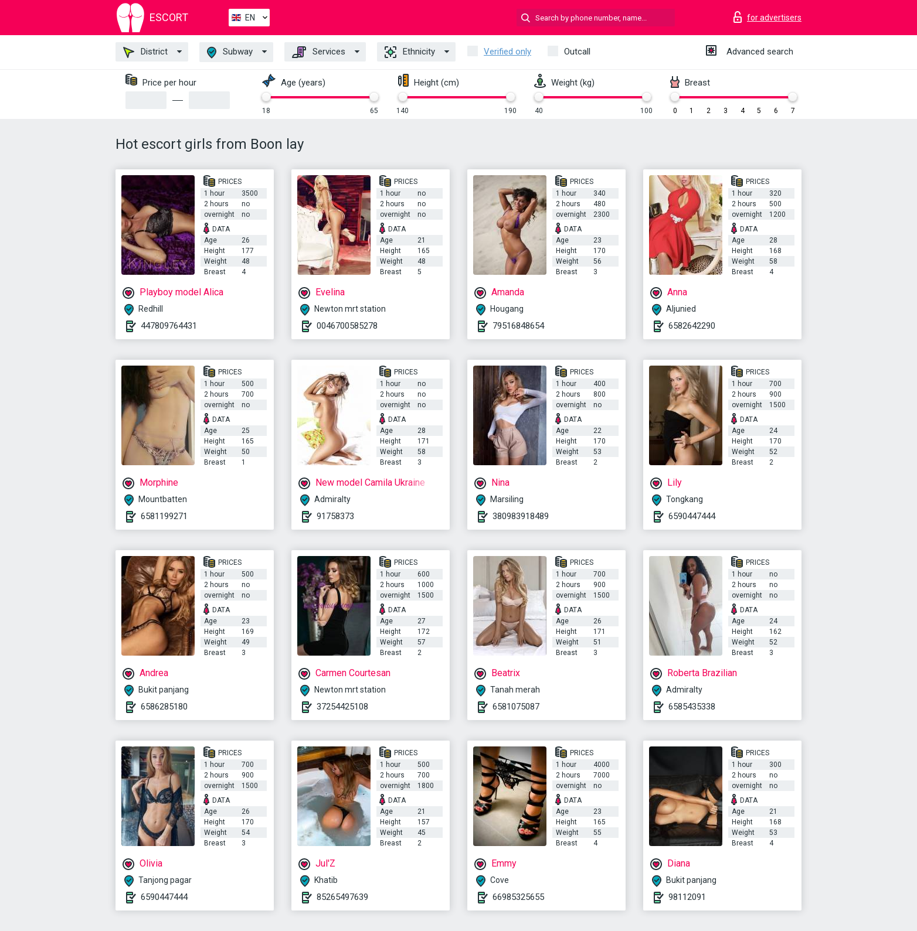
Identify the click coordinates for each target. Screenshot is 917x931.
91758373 (335, 516)
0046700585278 (347, 325)
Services (318, 52)
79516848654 (518, 325)
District (145, 52)
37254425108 (342, 706)
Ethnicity (410, 52)
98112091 (687, 897)
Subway (230, 52)
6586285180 (164, 706)
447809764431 (169, 325)
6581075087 (516, 706)
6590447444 (691, 516)
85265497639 (342, 897)
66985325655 (518, 897)
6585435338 (691, 706)
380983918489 (521, 516)
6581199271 (164, 516)
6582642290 (691, 325)
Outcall (577, 51)
